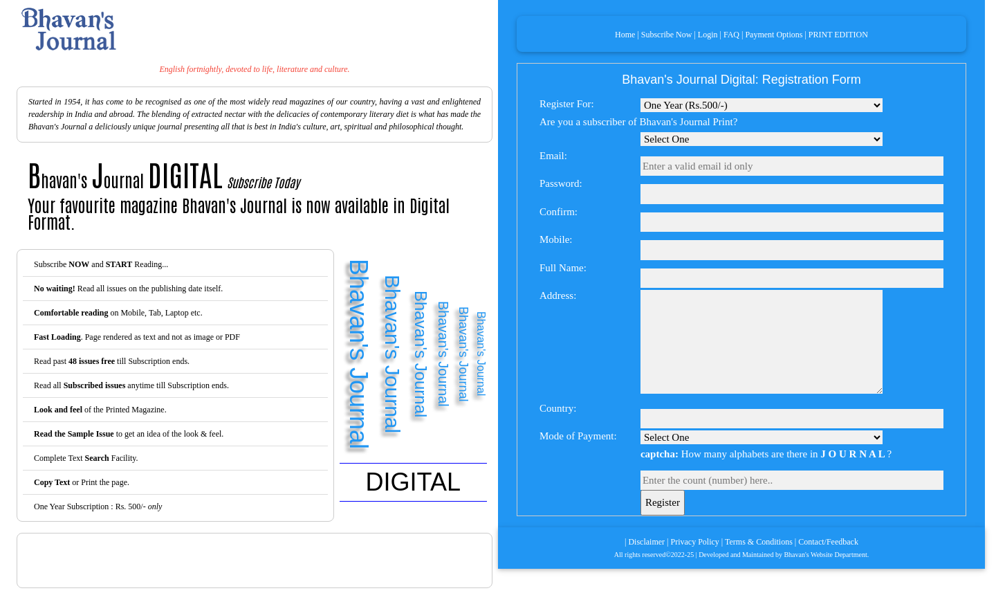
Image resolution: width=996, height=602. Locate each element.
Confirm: (559, 211)
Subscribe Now (666, 34)
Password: (561, 183)
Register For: (567, 103)
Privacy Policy (695, 542)
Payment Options (773, 34)
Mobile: (556, 239)
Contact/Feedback (828, 542)
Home (625, 34)
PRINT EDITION (838, 34)
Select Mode (761, 105)
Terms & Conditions (759, 542)
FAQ (731, 34)
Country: (558, 408)
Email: (553, 155)
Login (708, 34)
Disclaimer (646, 542)
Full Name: (563, 267)
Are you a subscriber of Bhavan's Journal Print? (638, 121)
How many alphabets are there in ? (766, 453)
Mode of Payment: (578, 435)
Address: (558, 295)
